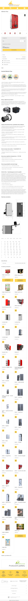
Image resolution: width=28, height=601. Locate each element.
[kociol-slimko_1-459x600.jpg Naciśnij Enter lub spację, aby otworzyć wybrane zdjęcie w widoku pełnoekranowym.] (14, 21)
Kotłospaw (24, 56)
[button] (3, 8)
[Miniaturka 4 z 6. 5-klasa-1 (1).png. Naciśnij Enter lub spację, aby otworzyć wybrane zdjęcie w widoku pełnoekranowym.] (20, 33)
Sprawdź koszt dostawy (6, 44)
